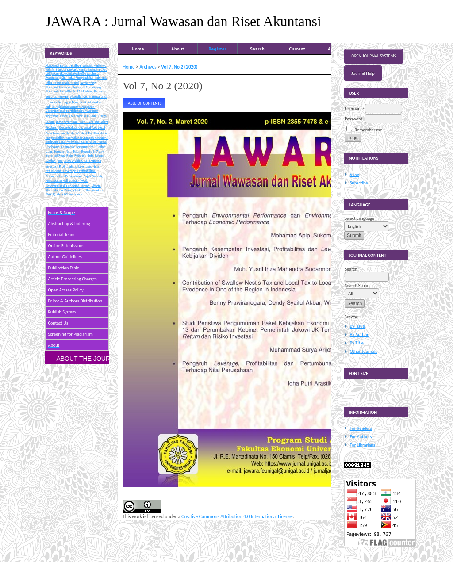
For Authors (361, 437)
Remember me (368, 130)
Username (354, 108)
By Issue (357, 326)
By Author (359, 334)
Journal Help (363, 73)
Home (138, 49)
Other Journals (363, 351)
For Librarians (362, 445)
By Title (357, 343)
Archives (147, 67)
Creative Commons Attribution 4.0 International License (237, 516)
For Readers (361, 428)
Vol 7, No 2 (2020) (179, 67)
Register (217, 49)
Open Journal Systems (373, 56)
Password (353, 119)
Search (257, 49)
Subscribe (359, 183)
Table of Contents (143, 103)
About (177, 49)
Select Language (359, 218)
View (354, 174)
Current (297, 49)
